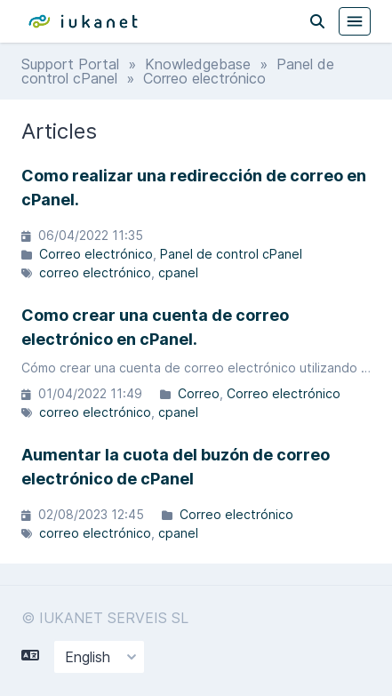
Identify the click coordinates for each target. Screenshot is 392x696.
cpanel (178, 272)
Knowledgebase (198, 64)
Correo (199, 393)
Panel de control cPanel (231, 253)
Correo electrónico (96, 253)
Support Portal (70, 64)
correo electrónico (95, 272)
